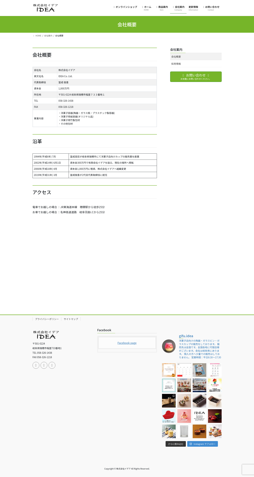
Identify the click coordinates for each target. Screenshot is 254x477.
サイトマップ (71, 319)
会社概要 (176, 56)
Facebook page (127, 343)
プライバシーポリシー (47, 319)
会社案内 (176, 49)
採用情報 (176, 63)
